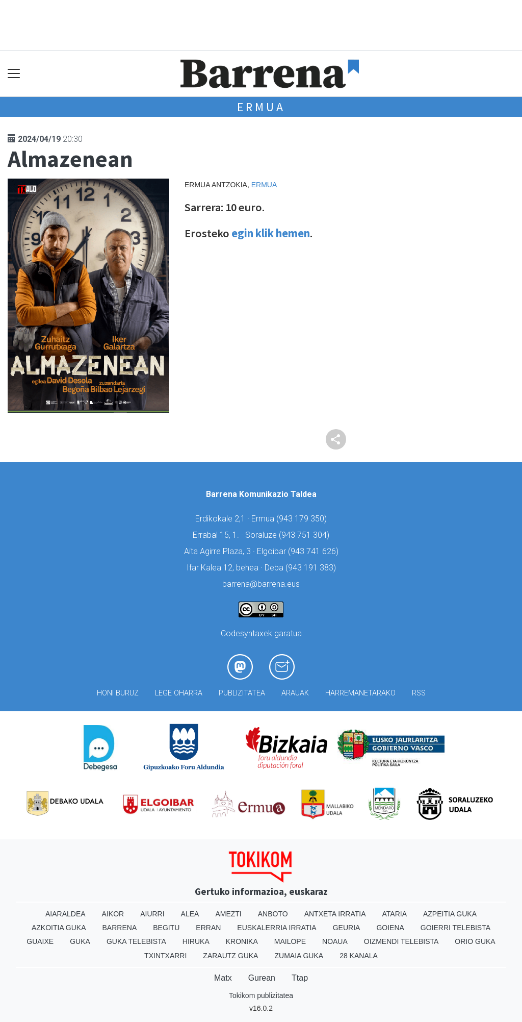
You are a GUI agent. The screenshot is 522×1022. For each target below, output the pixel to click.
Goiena (390, 928)
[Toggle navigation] (14, 74)
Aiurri (152, 914)
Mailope (290, 941)
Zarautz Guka (230, 956)
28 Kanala (359, 956)
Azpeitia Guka (450, 914)
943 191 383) (312, 567)
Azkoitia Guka (59, 928)
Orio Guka (475, 941)
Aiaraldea (65, 914)
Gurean (261, 978)
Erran (208, 928)
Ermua (261, 107)
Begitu (166, 928)
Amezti (228, 914)
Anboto (273, 914)
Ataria (394, 914)
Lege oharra (178, 693)
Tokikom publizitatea (261, 995)
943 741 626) (314, 551)
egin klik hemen (270, 233)
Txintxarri (165, 956)
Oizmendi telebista (401, 941)
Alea (190, 914)
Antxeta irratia (335, 914)
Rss (419, 693)
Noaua (335, 941)
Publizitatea (242, 693)
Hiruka (196, 941)
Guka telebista (136, 941)
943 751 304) (305, 535)
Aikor (113, 914)
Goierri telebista (455, 928)
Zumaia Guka (298, 956)
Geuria (346, 928)
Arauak (295, 693)
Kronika (242, 941)
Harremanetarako (360, 693)
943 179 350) (303, 519)
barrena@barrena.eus (261, 584)
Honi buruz (118, 693)
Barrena (119, 928)
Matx (223, 978)
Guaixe (40, 941)
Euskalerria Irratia (276, 928)
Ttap (300, 978)
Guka (80, 941)
